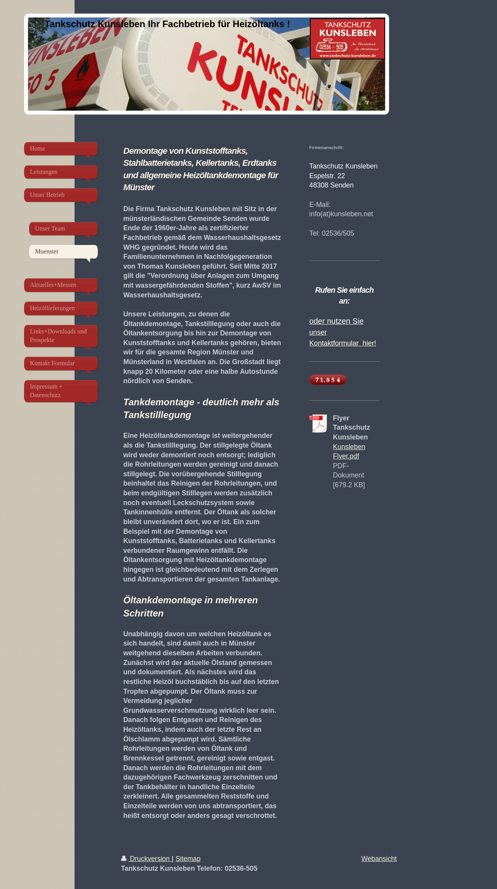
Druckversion (146, 859)
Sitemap (188, 859)
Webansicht (379, 859)
